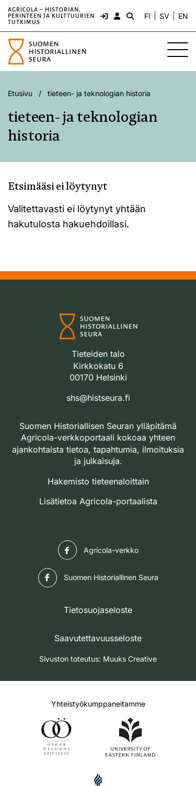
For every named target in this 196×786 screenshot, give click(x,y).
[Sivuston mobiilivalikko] (177, 49)
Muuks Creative (130, 658)
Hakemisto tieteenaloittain (98, 481)
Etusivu (20, 93)
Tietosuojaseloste (98, 610)
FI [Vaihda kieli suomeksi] (147, 16)
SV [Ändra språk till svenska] (164, 16)
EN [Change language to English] (183, 16)
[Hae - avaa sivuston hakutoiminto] (129, 15)
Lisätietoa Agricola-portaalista (98, 501)
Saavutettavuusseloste (98, 638)
